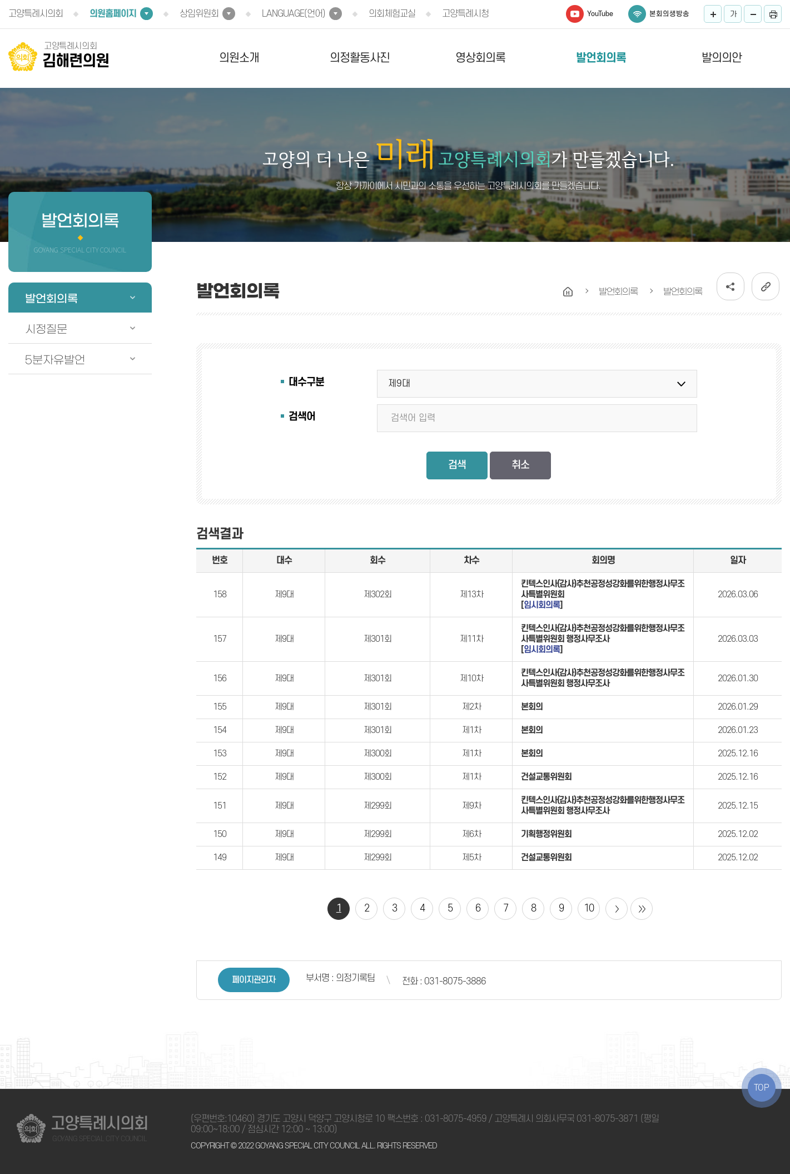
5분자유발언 (55, 359)
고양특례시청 (465, 14)
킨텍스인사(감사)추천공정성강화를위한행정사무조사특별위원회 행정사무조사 (602, 678)
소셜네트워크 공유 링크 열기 (730, 286)
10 (589, 908)
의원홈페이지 (113, 14)
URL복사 (765, 286)
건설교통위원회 (546, 777)
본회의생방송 (669, 14)
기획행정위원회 (546, 834)
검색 (457, 465)
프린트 (773, 14)
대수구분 (306, 382)
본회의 (532, 707)
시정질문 (46, 329)
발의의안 (722, 58)
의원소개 (239, 58)
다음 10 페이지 (616, 909)
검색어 (302, 417)
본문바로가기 (0, 0)
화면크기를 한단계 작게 (753, 14)
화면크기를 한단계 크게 (713, 14)
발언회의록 (601, 58)
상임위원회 (199, 14)
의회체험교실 (392, 14)
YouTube (600, 14)
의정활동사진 (360, 58)
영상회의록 (480, 58)
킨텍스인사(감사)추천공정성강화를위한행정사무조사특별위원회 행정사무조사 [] (602, 639)
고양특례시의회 (35, 14)
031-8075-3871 (607, 1119)
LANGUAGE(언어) (293, 14)
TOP (761, 1088)
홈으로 (568, 292)
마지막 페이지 (641, 909)
